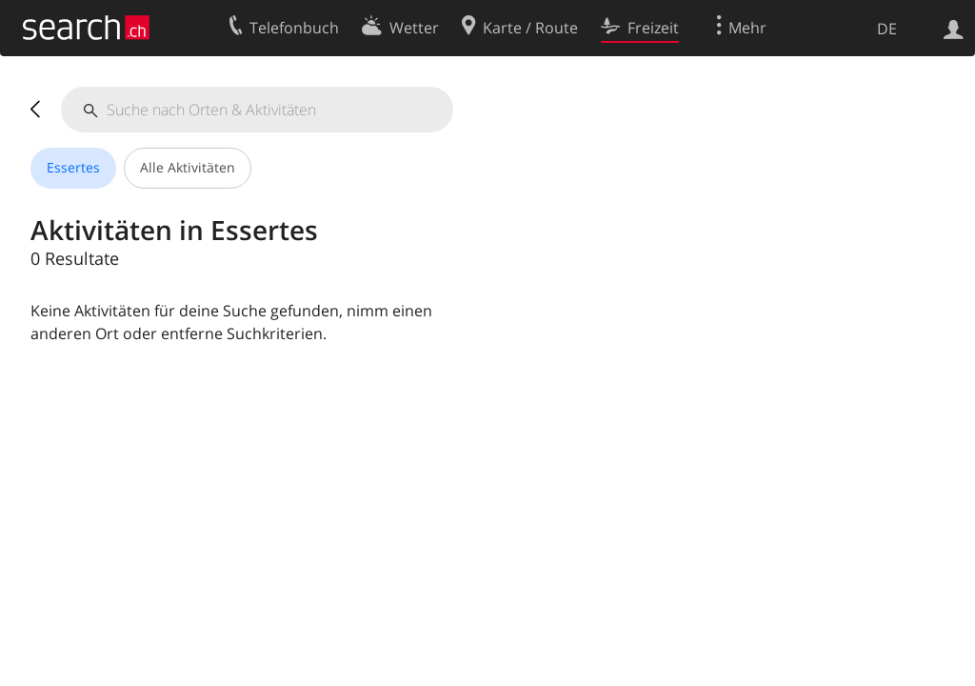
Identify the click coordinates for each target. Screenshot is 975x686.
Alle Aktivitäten (187, 167)
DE (887, 28)
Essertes (73, 167)
